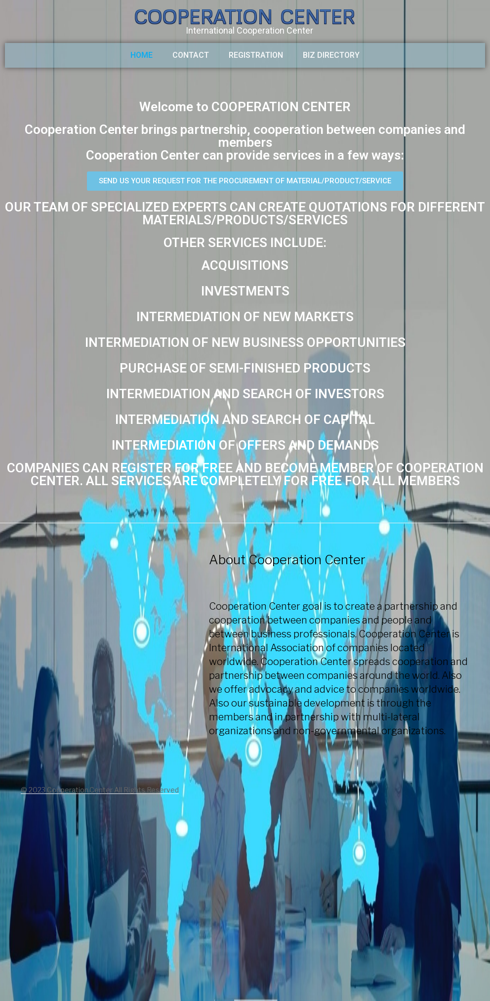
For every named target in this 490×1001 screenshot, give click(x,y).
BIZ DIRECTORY (331, 55)
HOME (141, 55)
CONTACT (190, 55)
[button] (245, 181)
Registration (256, 55)
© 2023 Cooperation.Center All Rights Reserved (100, 790)
